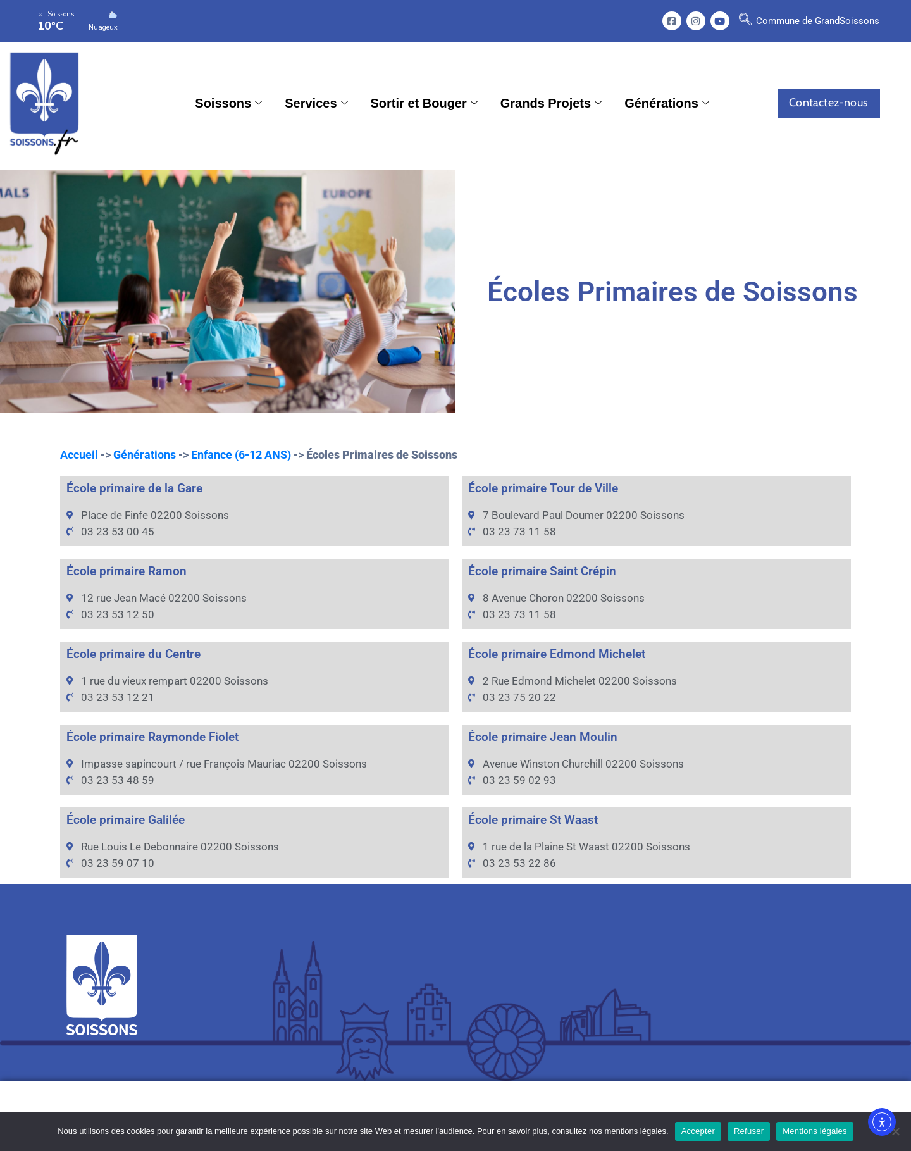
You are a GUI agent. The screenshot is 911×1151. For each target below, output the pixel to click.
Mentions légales (815, 1131)
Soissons (228, 103)
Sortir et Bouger (424, 103)
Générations (666, 103)
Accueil (79, 454)
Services (316, 103)
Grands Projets (551, 103)
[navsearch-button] (745, 21)
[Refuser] (895, 1131)
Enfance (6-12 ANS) (241, 454)
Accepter (698, 1131)
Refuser (749, 1131)
